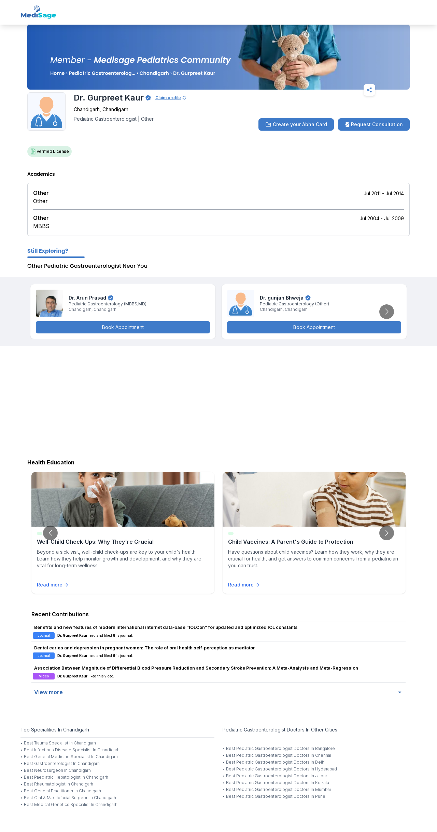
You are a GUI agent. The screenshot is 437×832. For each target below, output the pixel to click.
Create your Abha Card (296, 124)
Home (57, 73)
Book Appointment (123, 327)
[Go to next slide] (386, 311)
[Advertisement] (218, 401)
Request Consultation (374, 124)
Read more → (52, 584)
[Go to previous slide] (50, 533)
